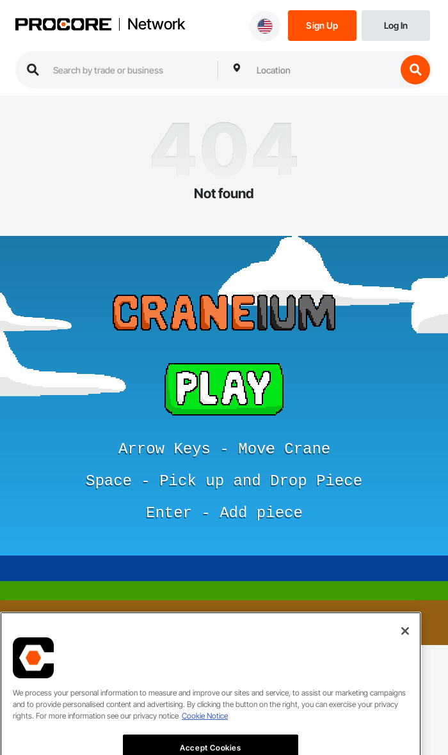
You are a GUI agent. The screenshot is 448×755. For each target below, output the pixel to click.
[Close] (405, 648)
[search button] (415, 69)
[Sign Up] (322, 24)
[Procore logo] (63, 25)
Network (156, 24)
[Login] (396, 24)
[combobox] (323, 69)
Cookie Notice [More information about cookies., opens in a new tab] (205, 733)
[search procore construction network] (129, 69)
